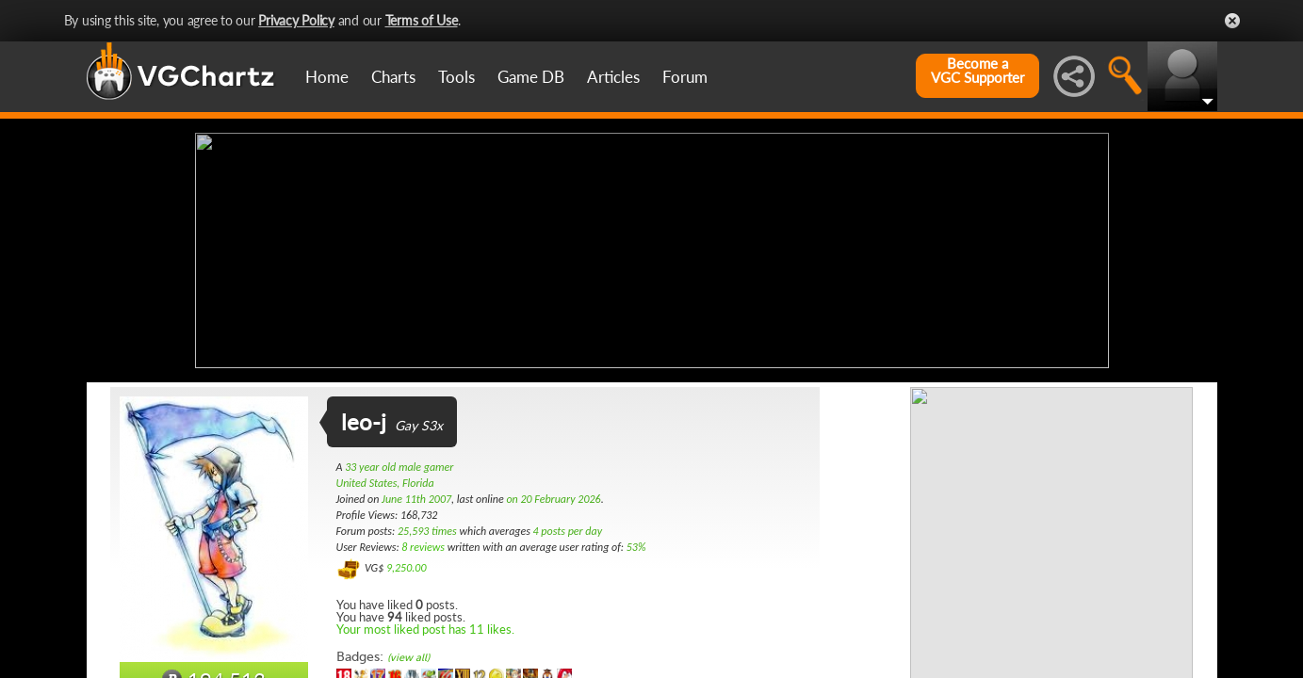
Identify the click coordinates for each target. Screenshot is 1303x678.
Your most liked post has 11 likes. (425, 629)
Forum (685, 77)
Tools (456, 77)
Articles (613, 77)
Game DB (530, 77)
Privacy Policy (296, 20)
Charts (393, 77)
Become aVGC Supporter (977, 70)
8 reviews (423, 547)
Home (327, 77)
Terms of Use (421, 20)
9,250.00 (406, 567)
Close (1232, 20)
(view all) (408, 658)
